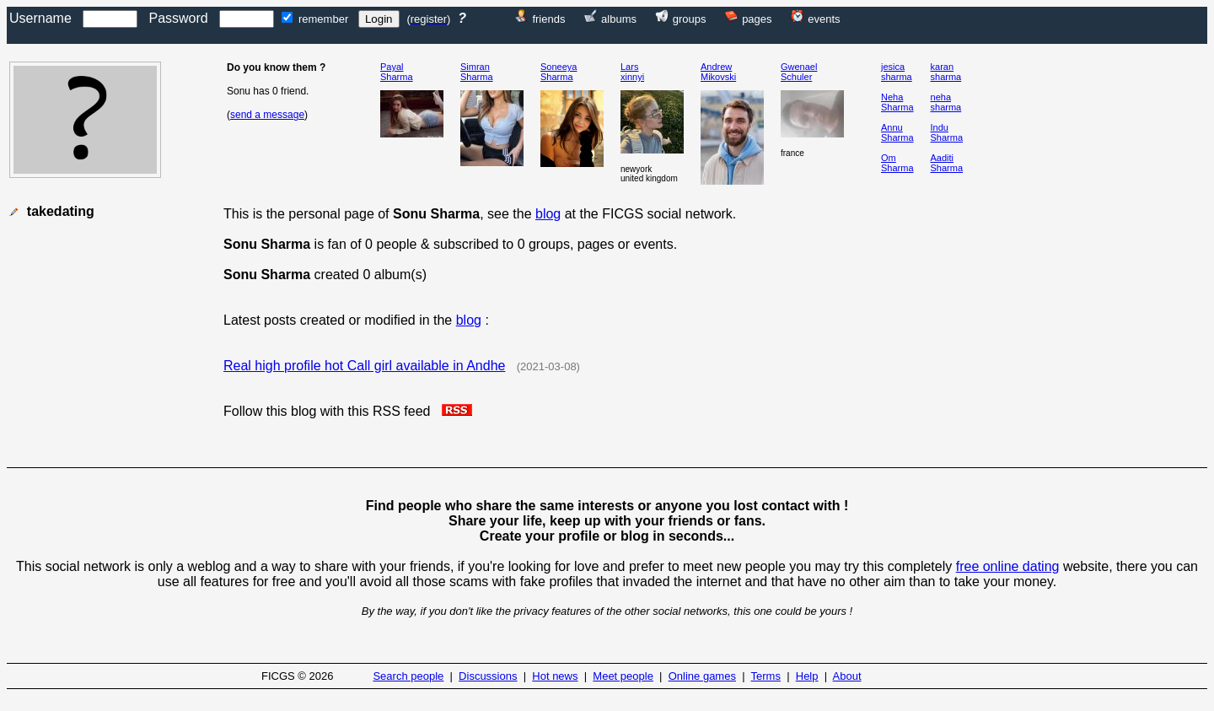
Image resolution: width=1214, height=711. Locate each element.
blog (548, 214)
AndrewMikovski (718, 72)
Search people (408, 676)
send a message (267, 115)
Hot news (554, 676)
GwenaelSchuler (799, 72)
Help (807, 676)
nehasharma (946, 102)
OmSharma (897, 163)
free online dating (1008, 566)
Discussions (488, 676)
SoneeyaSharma (558, 72)
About (847, 676)
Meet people (623, 676)
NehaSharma (897, 102)
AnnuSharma (897, 132)
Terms (766, 676)
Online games (702, 676)
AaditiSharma (947, 163)
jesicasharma (896, 72)
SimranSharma (476, 72)
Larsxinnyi (632, 72)
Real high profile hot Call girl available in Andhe (364, 365)
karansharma (946, 72)
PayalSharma (396, 72)
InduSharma (947, 132)
